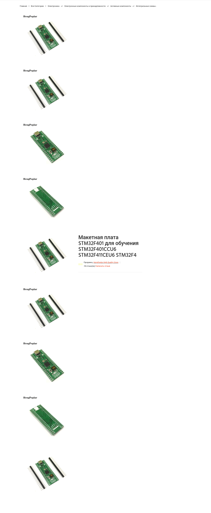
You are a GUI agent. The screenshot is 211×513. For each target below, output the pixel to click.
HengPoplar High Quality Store (105, 262)
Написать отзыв (103, 266)
